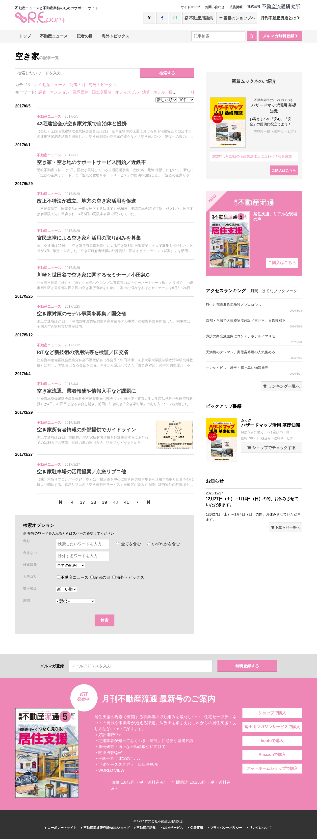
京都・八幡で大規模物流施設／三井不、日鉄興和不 (254, 323)
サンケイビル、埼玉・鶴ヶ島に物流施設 (254, 370)
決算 (146, 92)
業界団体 (81, 92)
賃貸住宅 (177, 92)
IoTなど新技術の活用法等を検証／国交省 (83, 352)
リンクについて (259, 828)
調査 (42, 92)
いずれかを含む (163, 544)
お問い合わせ (214, 7)
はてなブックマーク (279, 291)
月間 (254, 291)
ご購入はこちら (284, 170)
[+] (191, 92)
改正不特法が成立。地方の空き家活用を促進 (86, 201)
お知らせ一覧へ (285, 527)
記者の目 (85, 36)
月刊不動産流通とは (280, 18)
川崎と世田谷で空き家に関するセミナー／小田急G (93, 275)
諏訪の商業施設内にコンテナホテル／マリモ (254, 339)
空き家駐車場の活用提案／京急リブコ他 (81, 471)
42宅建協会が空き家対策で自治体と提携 (82, 123)
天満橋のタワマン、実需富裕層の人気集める (254, 355)
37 (82, 502)
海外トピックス (115, 36)
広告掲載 (236, 7)
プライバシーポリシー (225, 828)
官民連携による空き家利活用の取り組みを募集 (89, 238)
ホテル (159, 92)
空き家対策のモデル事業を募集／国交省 (81, 313)
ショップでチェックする (271, 448)
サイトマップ (190, 7)
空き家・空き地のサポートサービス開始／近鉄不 (91, 162)
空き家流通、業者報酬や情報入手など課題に (86, 391)
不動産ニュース (54, 36)
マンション (60, 92)
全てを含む (128, 544)
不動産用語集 (199, 18)
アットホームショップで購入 (272, 768)
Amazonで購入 (272, 754)
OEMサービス (172, 828)
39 (104, 502)
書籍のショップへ (237, 18)
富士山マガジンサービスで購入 (272, 727)
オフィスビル (127, 92)
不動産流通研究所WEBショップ (105, 828)
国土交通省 (102, 92)
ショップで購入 (272, 713)
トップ (25, 36)
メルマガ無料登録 (280, 36)
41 (126, 502)
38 (93, 502)
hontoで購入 (272, 741)
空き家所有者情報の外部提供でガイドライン (86, 429)
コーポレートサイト (61, 828)
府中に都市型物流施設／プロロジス (254, 307)
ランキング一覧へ (281, 386)
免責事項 (195, 828)
